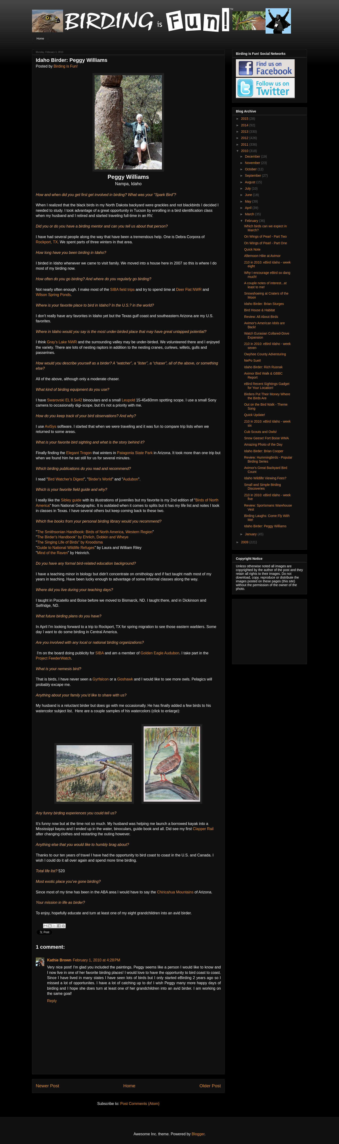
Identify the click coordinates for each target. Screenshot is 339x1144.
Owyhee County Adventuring (265, 354)
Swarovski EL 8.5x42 (64, 400)
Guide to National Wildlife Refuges (66, 548)
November (253, 163)
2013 (245, 131)
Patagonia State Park (135, 453)
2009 (245, 542)
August (250, 182)
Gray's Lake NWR (62, 342)
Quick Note (252, 249)
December (253, 156)
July (248, 188)
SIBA (99, 653)
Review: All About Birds (261, 317)
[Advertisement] (265, 630)
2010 (245, 151)
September (253, 175)
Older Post (210, 1085)
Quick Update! (254, 415)
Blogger (198, 1134)
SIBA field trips (122, 290)
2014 (245, 125)
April (248, 208)
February (252, 221)
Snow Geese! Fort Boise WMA (266, 438)
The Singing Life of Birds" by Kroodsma (70, 542)
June (249, 195)
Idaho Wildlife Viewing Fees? (265, 478)
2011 (245, 144)
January (251, 534)
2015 (245, 118)
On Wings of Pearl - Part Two (265, 236)
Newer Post (47, 1085)
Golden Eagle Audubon (160, 653)
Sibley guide (71, 500)
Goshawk (125, 679)
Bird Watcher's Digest (66, 479)
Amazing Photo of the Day (263, 444)
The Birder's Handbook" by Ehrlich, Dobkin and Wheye (83, 537)
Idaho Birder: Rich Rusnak (263, 367)
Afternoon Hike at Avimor (262, 256)
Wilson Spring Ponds (53, 295)
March (250, 214)
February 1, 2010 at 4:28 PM (96, 960)
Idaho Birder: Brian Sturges (264, 304)
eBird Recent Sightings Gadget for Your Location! (266, 386)
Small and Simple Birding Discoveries (262, 487)
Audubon (130, 479)
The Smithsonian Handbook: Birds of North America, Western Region (95, 532)
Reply (52, 1001)
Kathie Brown (59, 960)
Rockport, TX (47, 242)
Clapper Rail (203, 829)
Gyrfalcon (101, 679)
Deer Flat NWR (189, 290)
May (248, 201)
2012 (245, 138)
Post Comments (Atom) (139, 1104)
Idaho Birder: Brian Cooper (263, 451)
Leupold (128, 400)
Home (40, 38)
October (251, 169)
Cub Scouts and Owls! (260, 432)
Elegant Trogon (79, 453)
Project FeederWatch (53, 658)
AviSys (50, 426)
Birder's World (100, 479)
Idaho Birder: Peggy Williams (265, 526)
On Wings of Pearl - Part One (265, 243)
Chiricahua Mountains (175, 892)
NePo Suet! (252, 360)
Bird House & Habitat (259, 310)
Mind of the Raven (52, 553)
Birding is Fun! (66, 66)
